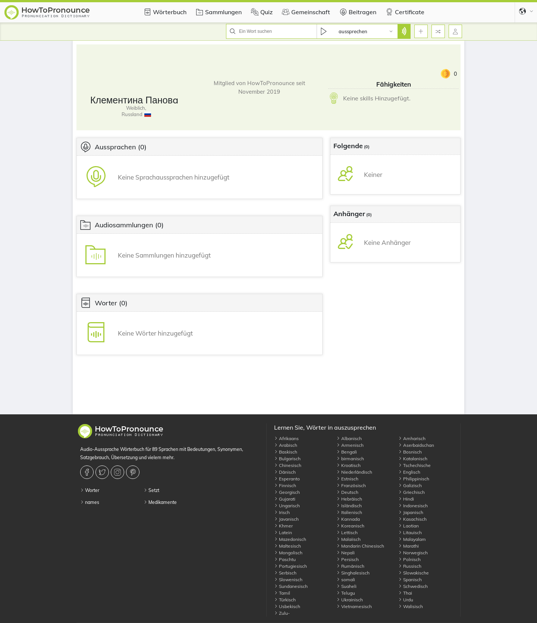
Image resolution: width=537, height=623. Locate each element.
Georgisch (287, 492)
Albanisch (349, 438)
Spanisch (410, 579)
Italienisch (349, 512)
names (89, 502)
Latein (283, 532)
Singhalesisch (353, 573)
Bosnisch (410, 452)
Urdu (405, 599)
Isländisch (349, 505)
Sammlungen (218, 12)
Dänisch (285, 472)
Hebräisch (349, 499)
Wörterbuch (164, 12)
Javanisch (286, 519)
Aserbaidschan (416, 445)
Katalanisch (412, 458)
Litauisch (410, 532)
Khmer (283, 526)
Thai (405, 593)
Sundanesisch (291, 586)
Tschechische (414, 465)
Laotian (408, 526)
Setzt (151, 490)
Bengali (346, 452)
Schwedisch (413, 586)
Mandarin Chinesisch (360, 546)
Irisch (282, 512)
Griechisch (411, 492)
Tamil (282, 593)
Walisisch (410, 606)
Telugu (345, 593)
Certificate (404, 12)
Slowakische (413, 573)
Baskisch (285, 452)
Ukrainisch (349, 599)
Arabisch (285, 445)
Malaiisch (348, 539)
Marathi (408, 546)
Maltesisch (287, 546)
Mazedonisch (290, 539)
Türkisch (285, 599)
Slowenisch (288, 579)
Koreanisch (350, 526)
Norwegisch (413, 552)
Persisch (347, 559)
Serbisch (285, 573)
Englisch (409, 472)
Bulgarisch (287, 458)
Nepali (345, 552)
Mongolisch (288, 552)
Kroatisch (348, 465)
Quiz (261, 12)
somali (345, 579)
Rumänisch (350, 566)
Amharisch (411, 438)
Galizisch (410, 485)
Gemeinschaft (305, 12)
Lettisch (347, 532)
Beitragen (356, 12)
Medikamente (160, 502)
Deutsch (347, 492)
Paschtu (285, 559)
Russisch (409, 566)
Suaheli (346, 586)
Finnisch (285, 485)
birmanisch (350, 458)
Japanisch (410, 512)
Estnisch (347, 479)
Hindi (406, 499)
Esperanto (287, 479)
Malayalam (412, 539)
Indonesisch (413, 505)
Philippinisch (413, 479)
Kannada (348, 519)
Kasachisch (412, 519)
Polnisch (409, 559)
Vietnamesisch (354, 606)
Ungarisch (287, 505)
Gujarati (284, 499)
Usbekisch (287, 606)
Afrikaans (286, 438)
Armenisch (350, 445)
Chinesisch (287, 465)
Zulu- (282, 613)
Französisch (351, 485)
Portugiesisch (290, 566)
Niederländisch (354, 472)
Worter (89, 490)
